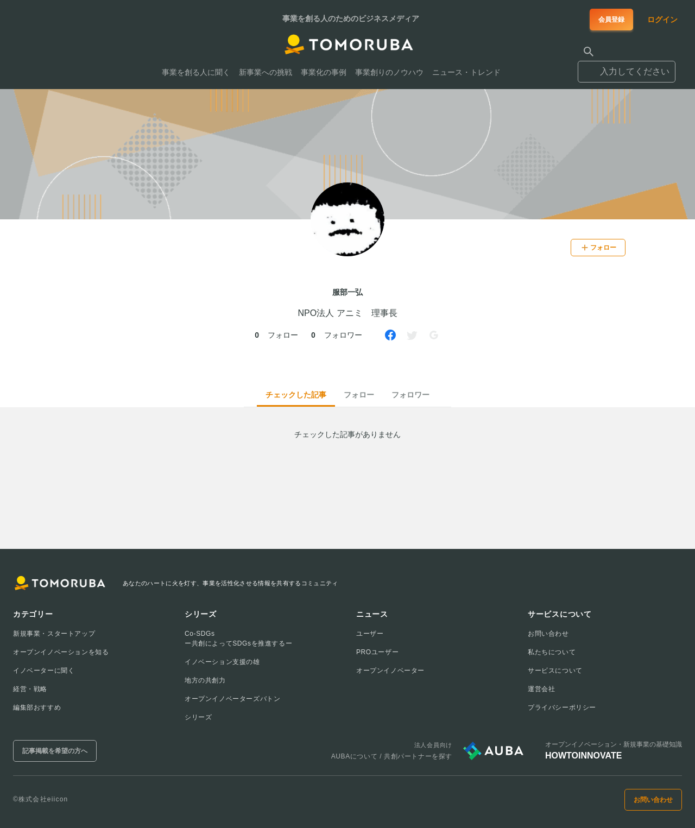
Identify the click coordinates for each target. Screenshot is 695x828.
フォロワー (410, 394)
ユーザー (369, 633)
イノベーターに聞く (43, 670)
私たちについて (552, 652)
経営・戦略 (30, 689)
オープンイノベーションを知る (61, 652)
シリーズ (198, 717)
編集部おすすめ (37, 707)
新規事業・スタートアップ (54, 633)
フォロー (359, 394)
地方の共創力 (205, 680)
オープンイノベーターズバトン (232, 699)
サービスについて (555, 670)
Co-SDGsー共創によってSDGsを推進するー (238, 638)
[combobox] (626, 67)
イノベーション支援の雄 (222, 662)
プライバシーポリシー (562, 707)
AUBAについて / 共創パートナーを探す (391, 756)
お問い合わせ (548, 633)
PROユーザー (377, 652)
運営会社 (541, 689)
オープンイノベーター (390, 670)
